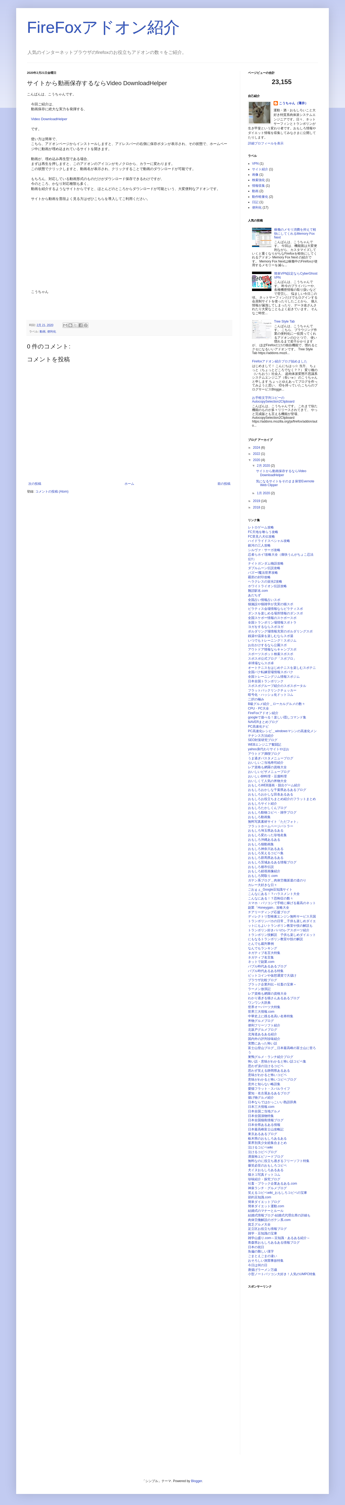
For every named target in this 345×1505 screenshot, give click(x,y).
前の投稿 (224, 484)
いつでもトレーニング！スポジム (272, 640)
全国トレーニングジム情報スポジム (274, 677)
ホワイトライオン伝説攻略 (267, 586)
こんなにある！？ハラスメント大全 (274, 894)
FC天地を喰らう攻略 (263, 532)
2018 (257, 507)
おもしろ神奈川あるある (266, 849)
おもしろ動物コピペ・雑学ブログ (272, 812)
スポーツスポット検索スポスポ (270, 654)
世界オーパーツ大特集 (264, 1007)
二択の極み (256, 699)
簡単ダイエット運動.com (266, 1206)
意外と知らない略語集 (264, 1084)
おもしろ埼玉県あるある (266, 830)
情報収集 (258, 186)
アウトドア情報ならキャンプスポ (272, 649)
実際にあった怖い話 (262, 1043)
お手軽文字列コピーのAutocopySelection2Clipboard (273, 399)
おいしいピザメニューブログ (269, 772)
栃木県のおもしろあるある (267, 1138)
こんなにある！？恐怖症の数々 (270, 898)
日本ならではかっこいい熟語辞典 (272, 1102)
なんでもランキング (262, 948)
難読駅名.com (258, 591)
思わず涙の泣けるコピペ (266, 1066)
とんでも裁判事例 (261, 944)
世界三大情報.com (261, 1011)
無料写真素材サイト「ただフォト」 (274, 822)
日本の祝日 (256, 1247)
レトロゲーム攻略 (261, 527)
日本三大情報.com (261, 1107)
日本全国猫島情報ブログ (266, 1120)
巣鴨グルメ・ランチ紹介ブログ (270, 1057)
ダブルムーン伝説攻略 (264, 568)
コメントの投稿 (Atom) (51, 491)
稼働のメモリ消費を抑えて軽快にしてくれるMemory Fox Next (295, 233)
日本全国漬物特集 (261, 1116)
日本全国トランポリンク (266, 681)
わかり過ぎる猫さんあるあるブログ (274, 998)
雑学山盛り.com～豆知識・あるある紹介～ (279, 1238)
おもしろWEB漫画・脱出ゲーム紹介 (274, 785)
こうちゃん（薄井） (293, 103)
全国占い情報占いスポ (264, 600)
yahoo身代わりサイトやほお (268, 749)
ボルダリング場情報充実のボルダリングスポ (280, 631)
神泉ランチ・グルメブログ (267, 1188)
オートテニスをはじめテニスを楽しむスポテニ (282, 668)
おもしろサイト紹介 (262, 803)
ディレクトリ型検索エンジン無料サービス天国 (282, 916)
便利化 (51, 331)
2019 (257, 501)
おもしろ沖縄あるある (264, 840)
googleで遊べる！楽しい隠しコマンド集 (277, 717)
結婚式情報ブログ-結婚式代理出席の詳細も (279, 1215)
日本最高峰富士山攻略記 (266, 1129)
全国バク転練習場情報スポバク (270, 672)
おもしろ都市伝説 (261, 867)
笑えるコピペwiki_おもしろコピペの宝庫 (277, 1193)
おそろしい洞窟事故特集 (266, 1260)
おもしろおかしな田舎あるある (270, 794)
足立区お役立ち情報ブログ (267, 1229)
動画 (43, 331)
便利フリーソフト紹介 (264, 1025)
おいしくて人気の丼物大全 (267, 781)
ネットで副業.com (261, 962)
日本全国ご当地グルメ (264, 1111)
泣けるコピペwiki (260, 1147)
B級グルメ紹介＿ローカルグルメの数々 (276, 704)
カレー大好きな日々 (262, 885)
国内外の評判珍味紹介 (264, 1039)
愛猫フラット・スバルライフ (269, 1089)
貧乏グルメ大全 (259, 1224)
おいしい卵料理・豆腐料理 (267, 776)
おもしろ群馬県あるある (266, 858)
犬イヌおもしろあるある (266, 1170)
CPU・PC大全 (258, 708)
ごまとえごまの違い (262, 1256)
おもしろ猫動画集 (261, 844)
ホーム (129, 484)
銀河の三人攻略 (259, 545)
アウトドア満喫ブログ (264, 754)
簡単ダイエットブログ (264, 1202)
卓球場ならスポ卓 (261, 663)
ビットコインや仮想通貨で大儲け (272, 975)
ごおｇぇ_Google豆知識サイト (270, 889)
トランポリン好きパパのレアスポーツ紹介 (278, 930)
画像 (255, 175)
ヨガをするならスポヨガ (266, 627)
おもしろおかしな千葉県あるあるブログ (277, 790)
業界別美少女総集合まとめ (267, 1143)
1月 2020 (264, 493)
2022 (257, 454)
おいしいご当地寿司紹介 (266, 762)
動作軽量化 (260, 197)
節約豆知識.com (259, 1197)
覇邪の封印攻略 (259, 577)
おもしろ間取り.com (263, 876)
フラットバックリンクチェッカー (272, 690)
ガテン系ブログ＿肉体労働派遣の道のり (277, 880)
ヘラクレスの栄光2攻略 (265, 581)
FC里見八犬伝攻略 (261, 536)
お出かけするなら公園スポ (267, 645)
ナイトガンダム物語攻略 (266, 563)
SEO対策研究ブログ (262, 740)
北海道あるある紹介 (262, 1034)
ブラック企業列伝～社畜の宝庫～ (272, 984)
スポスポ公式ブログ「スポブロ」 (272, 658)
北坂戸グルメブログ (262, 1030)
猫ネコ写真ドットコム (264, 1175)
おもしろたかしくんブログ (267, 808)
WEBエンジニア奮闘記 (264, 744)
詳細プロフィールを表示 (266, 143)
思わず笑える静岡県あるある (269, 1070)
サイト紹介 (260, 169)
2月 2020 (264, 466)
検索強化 (258, 180)
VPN (255, 163)
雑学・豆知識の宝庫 (262, 1233)
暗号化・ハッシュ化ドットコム (270, 695)
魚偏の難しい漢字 (261, 1251)
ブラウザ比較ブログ (262, 980)
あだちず (254, 595)
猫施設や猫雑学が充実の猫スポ (270, 604)
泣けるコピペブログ (262, 1152)
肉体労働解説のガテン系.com (269, 1220)
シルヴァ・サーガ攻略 (264, 550)
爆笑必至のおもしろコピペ (267, 1165)
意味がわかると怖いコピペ (267, 1075)
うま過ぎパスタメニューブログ (270, 758)
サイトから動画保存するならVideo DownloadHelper (281, 473)
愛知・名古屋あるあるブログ (269, 1093)
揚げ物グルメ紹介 (261, 1097)
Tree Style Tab (284, 321)
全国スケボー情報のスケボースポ (272, 618)
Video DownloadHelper (49, 119)
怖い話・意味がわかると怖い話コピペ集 (277, 1061)
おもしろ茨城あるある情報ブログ (272, 862)
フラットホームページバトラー (270, 826)
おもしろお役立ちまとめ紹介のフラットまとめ (282, 799)
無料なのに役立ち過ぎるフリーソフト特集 (278, 1161)
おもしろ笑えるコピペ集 (266, 853)
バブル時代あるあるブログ (267, 966)
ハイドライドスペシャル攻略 (269, 541)
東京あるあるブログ (262, 1134)
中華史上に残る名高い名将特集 (270, 1016)
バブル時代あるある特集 (266, 971)
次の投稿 (34, 484)
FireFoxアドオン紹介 (103, 27)
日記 (255, 202)
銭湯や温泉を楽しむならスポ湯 (270, 636)
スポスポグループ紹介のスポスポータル (277, 686)
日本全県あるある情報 (264, 1125)
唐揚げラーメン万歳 (262, 1270)
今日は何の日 (257, 1265)
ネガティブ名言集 (261, 957)
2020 (257, 460)
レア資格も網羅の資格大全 (267, 767)
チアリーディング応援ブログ (269, 912)
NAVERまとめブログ (263, 722)
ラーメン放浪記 (259, 989)
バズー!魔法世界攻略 (263, 573)
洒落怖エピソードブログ (266, 1156)
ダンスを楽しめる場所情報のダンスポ (275, 613)
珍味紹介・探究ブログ (264, 1179)
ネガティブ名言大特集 (264, 953)
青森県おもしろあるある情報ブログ (274, 1242)
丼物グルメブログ (261, 1021)
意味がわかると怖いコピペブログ (272, 1079)
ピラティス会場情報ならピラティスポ (275, 609)
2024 (257, 447)
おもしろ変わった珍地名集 (267, 835)
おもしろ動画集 (259, 817)
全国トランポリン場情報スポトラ (272, 622)
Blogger (196, 1481)
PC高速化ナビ (258, 726)
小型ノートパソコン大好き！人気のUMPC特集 (282, 1274)
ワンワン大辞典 (259, 1003)
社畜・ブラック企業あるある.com (272, 1183)
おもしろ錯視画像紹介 (264, 871)
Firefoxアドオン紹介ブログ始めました (279, 361)
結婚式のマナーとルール (266, 1211)
